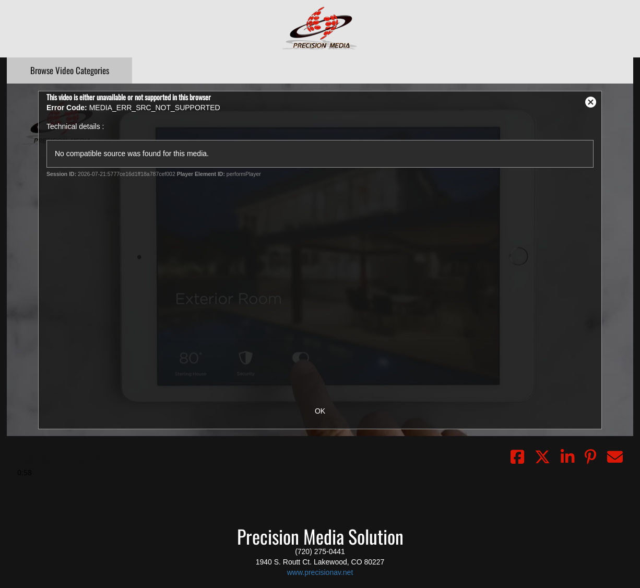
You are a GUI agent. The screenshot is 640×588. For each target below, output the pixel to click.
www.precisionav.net (320, 572)
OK (320, 411)
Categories (69, 70)
